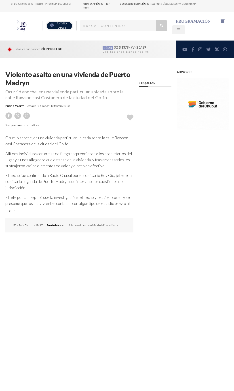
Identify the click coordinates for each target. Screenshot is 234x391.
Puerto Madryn (14, 105)
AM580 (62, 25)
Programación (193, 21)
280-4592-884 (140, 3)
